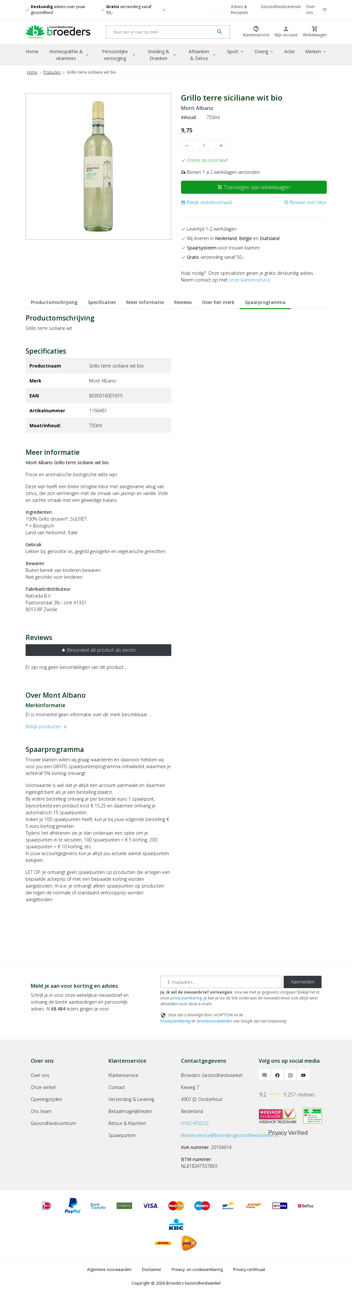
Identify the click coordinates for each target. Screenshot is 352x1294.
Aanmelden (302, 982)
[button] (206, 202)
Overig (264, 51)
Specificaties (102, 302)
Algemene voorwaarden (109, 1269)
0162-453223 (195, 1123)
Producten (52, 72)
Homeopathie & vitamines (69, 54)
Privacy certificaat (249, 1269)
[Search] (160, 32)
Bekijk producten (47, 726)
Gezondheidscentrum (281, 6)
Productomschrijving (54, 302)
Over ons (310, 9)
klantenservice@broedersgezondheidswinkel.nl (229, 1135)
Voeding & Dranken (162, 54)
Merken (316, 51)
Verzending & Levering (131, 1099)
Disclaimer (151, 1269)
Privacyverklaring (175, 1021)
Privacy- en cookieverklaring (197, 1269)
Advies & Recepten (239, 9)
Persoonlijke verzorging (119, 54)
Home (32, 51)
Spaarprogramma (265, 302)
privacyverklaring (186, 998)
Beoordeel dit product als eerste (98, 650)
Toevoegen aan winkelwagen (253, 187)
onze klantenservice (249, 280)
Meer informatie (145, 302)
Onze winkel (43, 1087)
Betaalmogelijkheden (130, 1111)
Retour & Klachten (127, 1123)
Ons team (41, 1111)
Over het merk (218, 302)
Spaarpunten (122, 1135)
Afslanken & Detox (203, 54)
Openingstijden (46, 1099)
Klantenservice (123, 1075)
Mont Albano (197, 108)
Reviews (183, 302)
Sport (235, 51)
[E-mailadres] (220, 982)
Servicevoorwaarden (214, 1021)
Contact (116, 1087)
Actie (289, 51)
